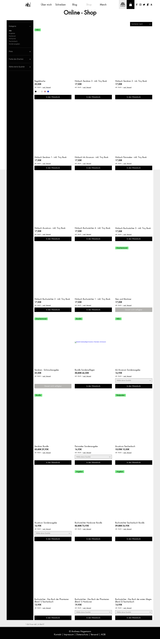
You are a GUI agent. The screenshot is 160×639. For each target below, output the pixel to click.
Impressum (69, 634)
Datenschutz (82, 634)
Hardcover (12, 36)
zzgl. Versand (47, 87)
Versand (95, 634)
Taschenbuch (13, 41)
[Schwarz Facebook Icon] (136, 4)
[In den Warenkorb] (52, 97)
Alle (10, 31)
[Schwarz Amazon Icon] (151, 4)
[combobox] (141, 24)
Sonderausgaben (14, 44)
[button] (130, 4)
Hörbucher (12, 38)
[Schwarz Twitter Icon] (144, 4)
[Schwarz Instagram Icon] (140, 4)
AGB (103, 634)
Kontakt (58, 634)
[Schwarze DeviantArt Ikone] (147, 4)
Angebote (12, 33)
